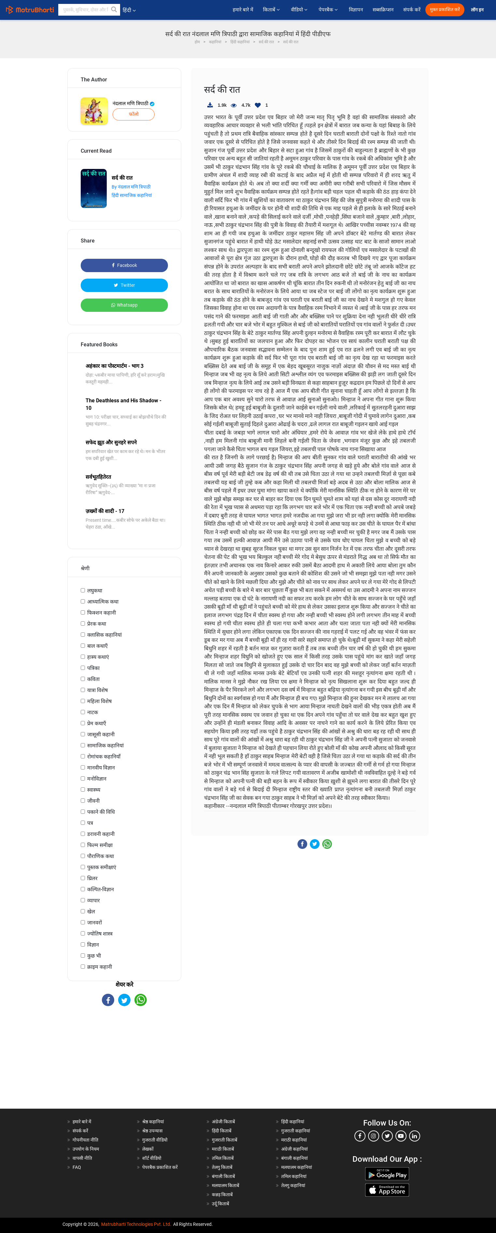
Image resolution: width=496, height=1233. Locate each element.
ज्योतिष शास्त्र (100, 934)
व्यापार (93, 900)
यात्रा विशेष (97, 690)
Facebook (124, 265)
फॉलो (134, 114)
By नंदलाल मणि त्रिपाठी (131, 186)
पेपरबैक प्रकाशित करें (160, 1167)
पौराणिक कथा (100, 856)
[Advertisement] (124, 1063)
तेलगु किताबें (222, 1167)
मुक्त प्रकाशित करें (445, 9)
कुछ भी (94, 956)
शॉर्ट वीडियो (151, 1158)
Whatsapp (124, 305)
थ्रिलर (92, 878)
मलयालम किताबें (225, 1185)
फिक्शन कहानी (101, 613)
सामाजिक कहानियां (105, 745)
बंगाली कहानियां (294, 1158)
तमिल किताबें (223, 1158)
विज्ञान (93, 945)
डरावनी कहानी (101, 834)
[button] (114, 10)
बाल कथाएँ (97, 646)
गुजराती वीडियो (155, 1140)
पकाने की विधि (101, 812)
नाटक (92, 712)
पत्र (90, 823)
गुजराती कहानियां (295, 1130)
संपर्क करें (411, 9)
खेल (91, 911)
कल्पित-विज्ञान (100, 889)
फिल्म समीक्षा (100, 845)
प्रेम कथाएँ (96, 723)
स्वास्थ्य (93, 790)
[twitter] (387, 1136)
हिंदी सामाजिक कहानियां (132, 195)
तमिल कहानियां (294, 1176)
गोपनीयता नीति (85, 1140)
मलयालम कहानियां (296, 1167)
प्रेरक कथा (96, 624)
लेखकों (148, 1149)
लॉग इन (478, 10)
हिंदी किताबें (221, 1130)
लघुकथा (94, 591)
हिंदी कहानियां (292, 1121)
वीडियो (300, 9)
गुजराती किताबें (224, 1140)
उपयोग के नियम (86, 1149)
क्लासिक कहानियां (104, 635)
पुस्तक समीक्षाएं (101, 867)
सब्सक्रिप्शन (383, 9)
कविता (93, 679)
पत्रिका (93, 668)
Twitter (124, 285)
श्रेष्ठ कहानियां (153, 1121)
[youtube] (400, 1136)
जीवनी (93, 801)
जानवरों (94, 923)
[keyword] (89, 10)
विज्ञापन (356, 9)
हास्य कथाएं (98, 657)
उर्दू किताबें (220, 1203)
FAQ (77, 1167)
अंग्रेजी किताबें (223, 1121)
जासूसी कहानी (101, 734)
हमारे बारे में (243, 9)
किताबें (272, 9)
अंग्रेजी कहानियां (294, 1149)
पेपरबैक (329, 9)
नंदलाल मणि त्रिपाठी (134, 103)
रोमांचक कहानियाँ (103, 757)
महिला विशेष (99, 701)
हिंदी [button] (129, 10)
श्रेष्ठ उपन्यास (152, 1130)
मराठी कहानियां (294, 1140)
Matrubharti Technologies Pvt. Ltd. (136, 1224)
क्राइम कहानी (99, 967)
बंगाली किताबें (223, 1176)
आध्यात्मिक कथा (102, 602)
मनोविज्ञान (96, 779)
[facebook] (359, 1136)
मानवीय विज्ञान (101, 768)
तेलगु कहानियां (293, 1185)
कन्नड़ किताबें (222, 1194)
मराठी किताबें (223, 1149)
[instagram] (373, 1136)
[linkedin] (414, 1136)
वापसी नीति (82, 1158)
